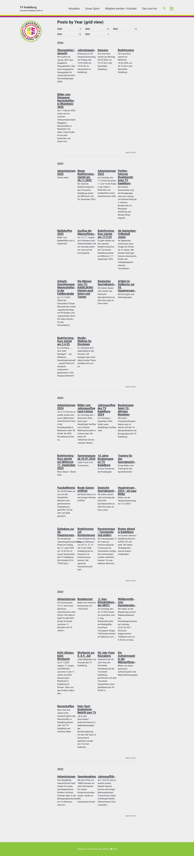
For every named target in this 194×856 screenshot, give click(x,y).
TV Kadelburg (32, 9)
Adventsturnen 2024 (66, 408)
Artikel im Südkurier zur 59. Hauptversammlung (130, 287)
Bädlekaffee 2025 (64, 233)
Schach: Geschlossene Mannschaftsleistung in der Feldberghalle (70, 289)
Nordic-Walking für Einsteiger (85, 342)
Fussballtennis (66, 489)
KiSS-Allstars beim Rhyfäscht (65, 658)
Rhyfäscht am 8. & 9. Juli (86, 656)
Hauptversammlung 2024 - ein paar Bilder (130, 492)
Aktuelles (73, 8)
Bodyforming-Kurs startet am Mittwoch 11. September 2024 (66, 464)
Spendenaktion (87, 779)
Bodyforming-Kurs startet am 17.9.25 (106, 235)
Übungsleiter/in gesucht (66, 52)
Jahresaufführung (109, 779)
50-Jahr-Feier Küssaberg (106, 656)
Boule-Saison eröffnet (86, 491)
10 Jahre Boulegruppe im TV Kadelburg (105, 462)
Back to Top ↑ (131, 153)
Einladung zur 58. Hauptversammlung (69, 534)
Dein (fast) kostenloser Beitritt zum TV (87, 712)
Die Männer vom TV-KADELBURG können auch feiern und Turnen (85, 290)
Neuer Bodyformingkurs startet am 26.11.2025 (88, 176)
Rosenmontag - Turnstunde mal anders (106, 534)
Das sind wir (148, 8)
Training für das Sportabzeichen (127, 460)
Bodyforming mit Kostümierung (86, 534)
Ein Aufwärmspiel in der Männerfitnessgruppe (131, 659)
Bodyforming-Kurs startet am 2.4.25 (65, 342)
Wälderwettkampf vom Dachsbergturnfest (129, 604)
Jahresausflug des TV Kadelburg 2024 (106, 411)
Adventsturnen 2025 (66, 173)
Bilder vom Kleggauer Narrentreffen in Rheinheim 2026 (65, 101)
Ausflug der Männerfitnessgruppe (91, 233)
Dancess (103, 50)
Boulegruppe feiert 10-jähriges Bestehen (126, 411)
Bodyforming (126, 50)
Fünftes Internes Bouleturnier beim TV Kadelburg (125, 178)
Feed (114, 849)
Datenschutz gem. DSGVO (98, 849)
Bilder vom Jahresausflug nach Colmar (86, 410)
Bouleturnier (85, 601)
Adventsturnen (66, 601)
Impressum (81, 849)
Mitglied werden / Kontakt (120, 8)
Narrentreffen (65, 708)
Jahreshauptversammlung (94, 50)
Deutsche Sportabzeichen (107, 491)
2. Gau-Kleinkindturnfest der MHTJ (108, 604)
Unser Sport (91, 8)
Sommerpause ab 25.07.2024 (87, 459)
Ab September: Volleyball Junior (127, 235)
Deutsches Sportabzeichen (107, 284)
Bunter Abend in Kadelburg (126, 532)
